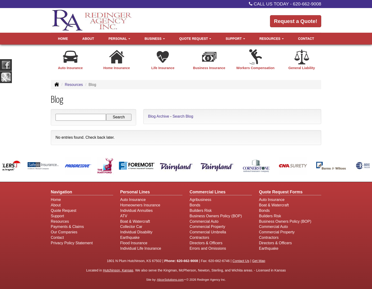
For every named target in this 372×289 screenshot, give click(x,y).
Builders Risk (201, 211)
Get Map (258, 261)
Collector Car (131, 227)
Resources (74, 85)
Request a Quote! (295, 21)
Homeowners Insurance (140, 205)
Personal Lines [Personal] (135, 192)
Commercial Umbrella (208, 232)
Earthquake (130, 238)
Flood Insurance (134, 243)
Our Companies (64, 232)
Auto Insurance (133, 200)
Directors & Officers (206, 243)
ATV (123, 216)
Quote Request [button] (195, 38)
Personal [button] (119, 38)
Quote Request (63, 211)
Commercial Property (207, 227)
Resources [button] (271, 38)
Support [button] (235, 38)
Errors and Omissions (208, 248)
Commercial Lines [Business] (208, 192)
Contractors (199, 238)
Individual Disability (136, 232)
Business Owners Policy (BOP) (216, 216)
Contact (306, 38)
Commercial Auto (204, 221)
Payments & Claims (67, 227)
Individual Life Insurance (140, 248)
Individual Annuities (136, 211)
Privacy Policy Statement (72, 243)
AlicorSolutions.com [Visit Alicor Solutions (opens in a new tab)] (170, 279)
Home (63, 38)
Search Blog (182, 116)
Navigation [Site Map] (61, 192)
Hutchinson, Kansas (118, 270)
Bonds (195, 205)
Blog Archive (158, 116)
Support (57, 216)
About (88, 38)
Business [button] (154, 38)
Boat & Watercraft (135, 221)
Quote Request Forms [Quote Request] (281, 192)
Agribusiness (200, 200)
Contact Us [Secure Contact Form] (240, 261)
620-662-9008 (307, 3)
